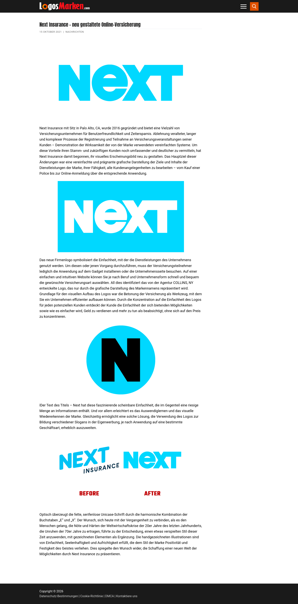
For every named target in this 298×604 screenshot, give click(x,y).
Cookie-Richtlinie (91, 596)
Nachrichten (74, 31)
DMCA (109, 596)
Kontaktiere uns (126, 596)
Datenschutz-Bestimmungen (58, 596)
